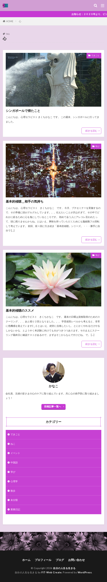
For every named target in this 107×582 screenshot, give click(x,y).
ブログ (60, 559)
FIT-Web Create (51, 572)
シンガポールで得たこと (23, 111)
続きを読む (91, 130)
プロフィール (43, 559)
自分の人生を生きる (64, 568)
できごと (95, 55)
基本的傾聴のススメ (20, 310)
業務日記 (15, 509)
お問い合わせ (76, 559)
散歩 (13, 490)
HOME (9, 21)
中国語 (14, 462)
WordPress (85, 572)
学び (97, 146)
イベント (15, 453)
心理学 (14, 481)
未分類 (14, 499)
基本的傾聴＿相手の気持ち (24, 201)
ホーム (26, 559)
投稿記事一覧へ (52, 406)
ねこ (13, 443)
